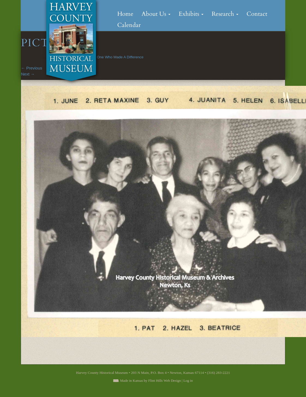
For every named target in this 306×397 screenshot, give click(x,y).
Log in (188, 380)
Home (125, 14)
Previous (31, 68)
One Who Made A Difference (120, 57)
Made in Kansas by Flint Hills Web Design (150, 380)
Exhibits (191, 14)
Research (225, 14)
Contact (257, 14)
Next (28, 74)
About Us (156, 14)
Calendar (129, 25)
